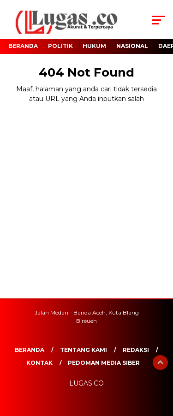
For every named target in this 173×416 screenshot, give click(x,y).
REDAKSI (136, 349)
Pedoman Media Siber (104, 362)
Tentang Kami (83, 349)
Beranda (23, 45)
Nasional (132, 45)
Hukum (94, 45)
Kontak (39, 362)
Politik (60, 45)
